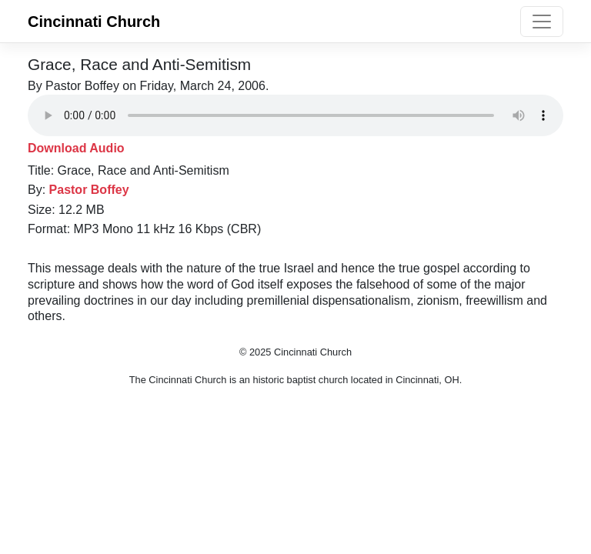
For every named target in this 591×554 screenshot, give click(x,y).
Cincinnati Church (94, 21)
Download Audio (76, 148)
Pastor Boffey (89, 189)
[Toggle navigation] (541, 21)
